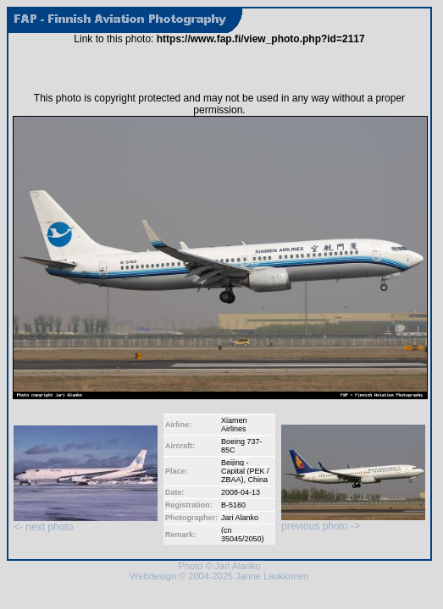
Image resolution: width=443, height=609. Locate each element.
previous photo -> (353, 521)
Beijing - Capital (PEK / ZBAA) (245, 471)
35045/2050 (241, 539)
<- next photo (86, 522)
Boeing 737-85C (242, 445)
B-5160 (233, 505)
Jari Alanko (239, 517)
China (258, 479)
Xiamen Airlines (234, 424)
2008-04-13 (240, 492)
